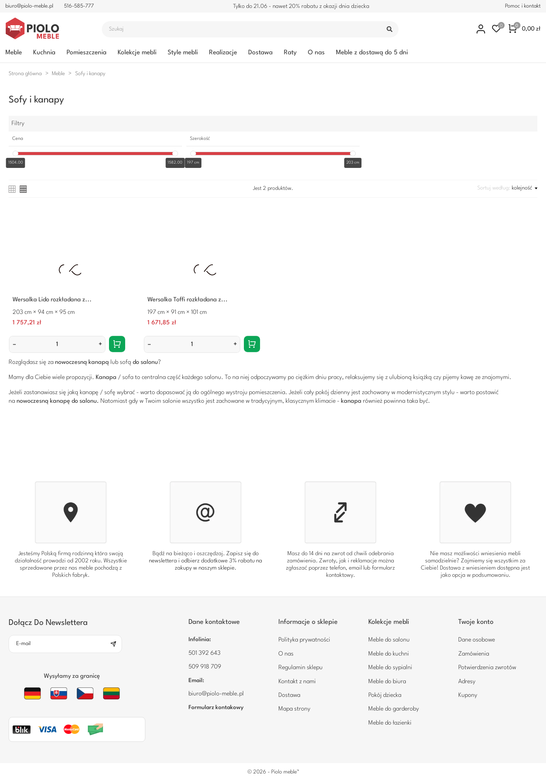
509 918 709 (204, 667)
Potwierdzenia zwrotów (487, 667)
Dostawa (260, 53)
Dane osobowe (476, 640)
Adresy (467, 682)
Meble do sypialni (390, 667)
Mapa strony (294, 709)
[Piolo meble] (45, 29)
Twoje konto (475, 622)
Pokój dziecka (384, 695)
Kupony (467, 695)
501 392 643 (204, 653)
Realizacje (223, 53)
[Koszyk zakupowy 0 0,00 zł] (525, 29)
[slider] (15, 153)
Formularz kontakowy (216, 708)
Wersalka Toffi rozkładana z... (187, 300)
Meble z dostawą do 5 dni (372, 53)
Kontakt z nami (297, 682)
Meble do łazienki (389, 723)
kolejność (524, 188)
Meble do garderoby (393, 709)
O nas (316, 53)
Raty (290, 53)
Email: (196, 681)
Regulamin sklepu (300, 667)
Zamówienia (473, 654)
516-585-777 (79, 6)
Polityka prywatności (304, 640)
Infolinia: (199, 640)
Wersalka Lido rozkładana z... (52, 300)
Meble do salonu (389, 640)
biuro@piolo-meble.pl (29, 6)
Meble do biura (387, 682)
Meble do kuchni (388, 654)
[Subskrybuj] (116, 644)
